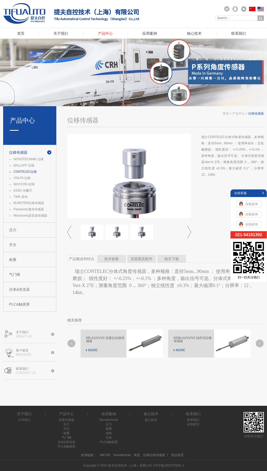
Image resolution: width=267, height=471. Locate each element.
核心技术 (194, 33)
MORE (93, 350)
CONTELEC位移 (25, 172)
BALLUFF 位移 (24, 165)
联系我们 (238, 33)
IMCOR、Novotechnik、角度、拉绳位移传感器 (132, 455)
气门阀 (14, 274)
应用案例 (149, 33)
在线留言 (193, 424)
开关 (12, 245)
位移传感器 (18, 152)
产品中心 (105, 33)
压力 (12, 230)
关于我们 (60, 33)
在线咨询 (248, 204)
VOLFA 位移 (22, 178)
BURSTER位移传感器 (29, 203)
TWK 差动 (21, 197)
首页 (21, 33)
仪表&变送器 (19, 289)
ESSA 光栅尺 (23, 190)
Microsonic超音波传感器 (30, 215)
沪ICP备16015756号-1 (168, 465)
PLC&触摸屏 (19, 304)
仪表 (109, 437)
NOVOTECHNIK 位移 (29, 159)
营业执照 (177, 455)
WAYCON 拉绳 (24, 184)
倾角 (109, 433)
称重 (12, 260)
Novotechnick (108, 420)
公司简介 (24, 420)
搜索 (261, 18)
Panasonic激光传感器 (29, 209)
